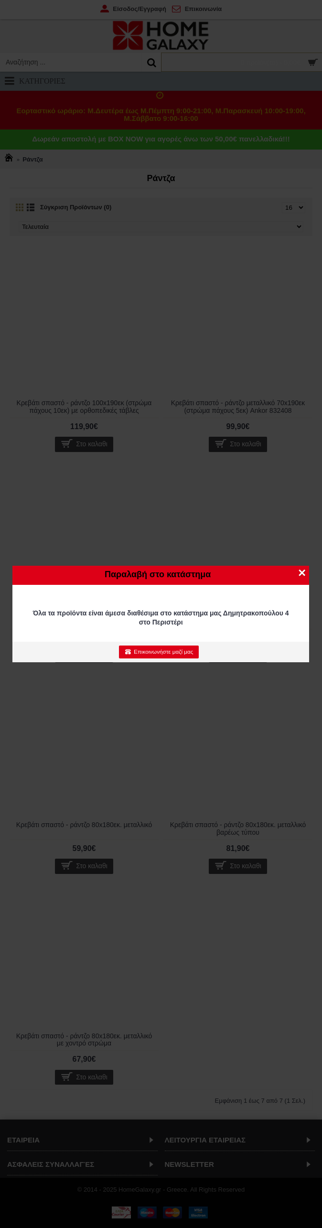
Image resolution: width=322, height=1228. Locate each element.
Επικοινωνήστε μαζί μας (159, 651)
